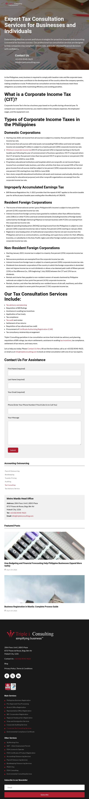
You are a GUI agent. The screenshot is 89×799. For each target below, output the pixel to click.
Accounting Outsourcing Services (19, 756)
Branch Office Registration (16, 707)
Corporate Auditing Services (17, 725)
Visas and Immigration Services (18, 721)
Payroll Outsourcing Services (17, 760)
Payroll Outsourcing (12, 471)
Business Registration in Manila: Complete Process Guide (31, 606)
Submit (13, 450)
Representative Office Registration (19, 711)
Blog (6, 663)
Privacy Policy (10, 668)
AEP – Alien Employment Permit (18, 746)
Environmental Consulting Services (19, 774)
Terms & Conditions (24, 668)
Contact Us (22, 55)
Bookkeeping (9, 475)
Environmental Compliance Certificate (20, 732)
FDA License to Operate (15, 749)
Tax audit (9, 320)
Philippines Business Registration (19, 700)
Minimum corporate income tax (18, 150)
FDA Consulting (12, 770)
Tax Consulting (10, 485)
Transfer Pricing (10, 478)
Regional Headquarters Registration (19, 718)
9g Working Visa (13, 742)
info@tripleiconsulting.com (27, 62)
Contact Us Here (34, 348)
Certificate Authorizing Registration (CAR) (36, 329)
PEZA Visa (10, 767)
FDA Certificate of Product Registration (21, 753)
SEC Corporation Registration (17, 714)
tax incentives (65, 340)
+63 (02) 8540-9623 (24, 59)
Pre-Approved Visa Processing (18, 704)
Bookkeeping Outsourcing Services (19, 763)
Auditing (8, 482)
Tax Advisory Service (12, 488)
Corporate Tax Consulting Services (19, 728)
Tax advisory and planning (16, 305)
